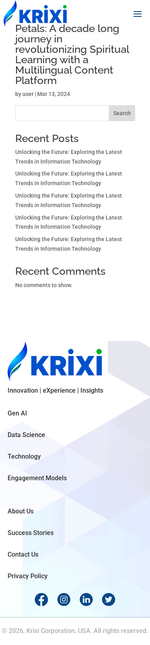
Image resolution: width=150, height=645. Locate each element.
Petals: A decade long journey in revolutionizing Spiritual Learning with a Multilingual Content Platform (72, 54)
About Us (21, 511)
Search (122, 113)
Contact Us (23, 554)
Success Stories (31, 533)
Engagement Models (37, 478)
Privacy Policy (28, 576)
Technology (24, 456)
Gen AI (17, 413)
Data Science (26, 435)
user (28, 94)
